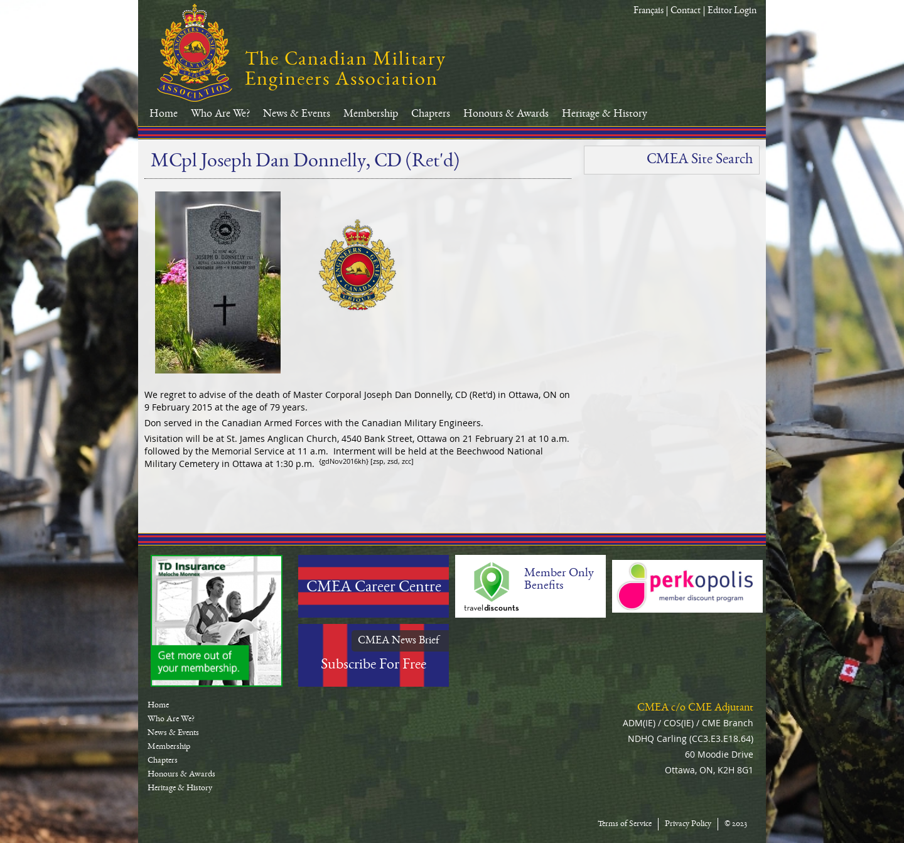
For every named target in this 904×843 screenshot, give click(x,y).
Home (163, 114)
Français (648, 11)
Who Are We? (220, 114)
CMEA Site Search (700, 160)
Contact (685, 11)
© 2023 (735, 824)
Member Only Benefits (559, 580)
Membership (370, 114)
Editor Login (732, 11)
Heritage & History (604, 114)
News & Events (296, 114)
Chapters (430, 114)
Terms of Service (625, 824)
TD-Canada (216, 621)
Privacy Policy (688, 824)
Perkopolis (687, 586)
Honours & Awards (506, 114)
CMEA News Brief (398, 641)
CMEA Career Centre (373, 588)
